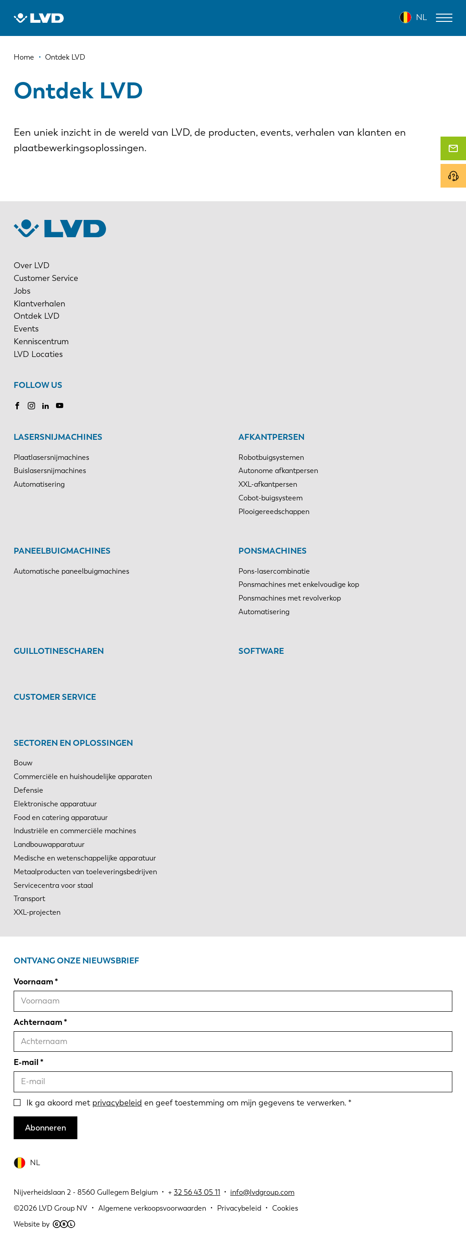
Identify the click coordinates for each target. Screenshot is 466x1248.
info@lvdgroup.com (262, 1192)
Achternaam (38, 1022)
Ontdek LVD (37, 316)
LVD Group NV (63, 1208)
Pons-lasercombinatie (274, 571)
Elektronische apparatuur (55, 804)
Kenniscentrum (41, 341)
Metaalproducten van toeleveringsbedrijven (85, 871)
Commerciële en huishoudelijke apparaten (83, 776)
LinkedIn (45, 405)
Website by (44, 1224)
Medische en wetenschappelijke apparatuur (85, 858)
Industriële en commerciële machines (75, 830)
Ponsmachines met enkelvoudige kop (298, 584)
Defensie (28, 790)
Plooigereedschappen (273, 511)
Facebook (17, 405)
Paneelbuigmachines (62, 551)
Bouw (23, 763)
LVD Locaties (38, 354)
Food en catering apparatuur (61, 817)
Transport (29, 898)
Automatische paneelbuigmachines (71, 571)
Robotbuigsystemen (271, 457)
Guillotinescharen (59, 651)
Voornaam (33, 982)
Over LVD (32, 265)
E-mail (26, 1062)
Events (26, 329)
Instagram (31, 405)
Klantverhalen (39, 304)
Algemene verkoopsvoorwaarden (152, 1208)
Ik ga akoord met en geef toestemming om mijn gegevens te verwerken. (186, 1103)
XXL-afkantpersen (267, 484)
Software (261, 651)
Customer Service (46, 278)
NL (421, 17)
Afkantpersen (271, 437)
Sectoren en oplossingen (73, 743)
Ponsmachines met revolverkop (289, 598)
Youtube (59, 405)
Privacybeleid (239, 1208)
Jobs (22, 291)
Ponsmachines (272, 551)
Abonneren (45, 1128)
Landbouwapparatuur (49, 844)
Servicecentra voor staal (53, 885)
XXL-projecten (37, 912)
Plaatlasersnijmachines (51, 457)
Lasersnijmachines (58, 437)
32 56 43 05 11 (197, 1192)
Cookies (285, 1208)
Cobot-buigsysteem (270, 498)
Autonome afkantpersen (278, 470)
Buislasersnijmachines (50, 470)
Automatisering (39, 484)
